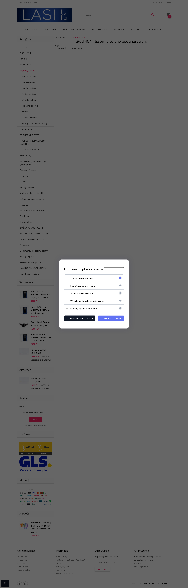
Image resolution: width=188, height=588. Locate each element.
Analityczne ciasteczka (80, 293)
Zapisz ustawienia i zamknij (78, 318)
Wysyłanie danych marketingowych (86, 300)
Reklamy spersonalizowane (82, 308)
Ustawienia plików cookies (83, 269)
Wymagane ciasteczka (80, 278)
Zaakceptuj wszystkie (112, 318)
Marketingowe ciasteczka (81, 285)
